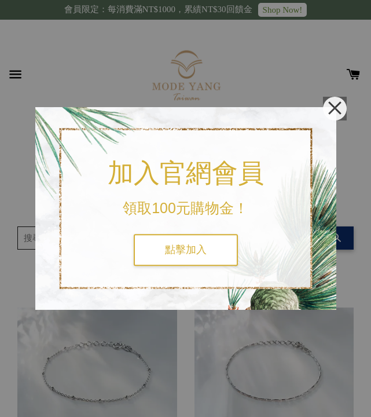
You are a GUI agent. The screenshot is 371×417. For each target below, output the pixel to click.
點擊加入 (186, 249)
